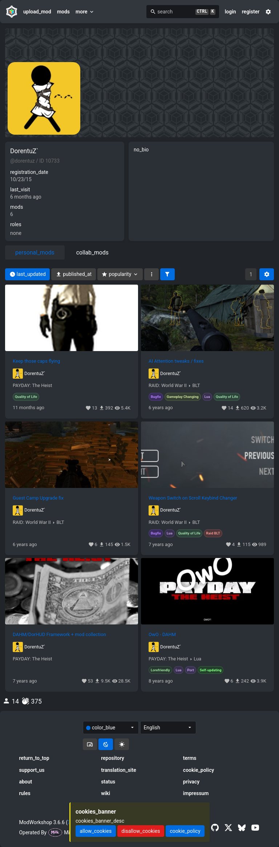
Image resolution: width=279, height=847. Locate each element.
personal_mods (34, 252)
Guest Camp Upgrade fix (38, 498)
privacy (191, 782)
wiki (105, 793)
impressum (196, 793)
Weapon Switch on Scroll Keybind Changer (193, 498)
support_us (31, 770)
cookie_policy (198, 770)
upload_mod (37, 12)
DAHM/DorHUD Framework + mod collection (59, 634)
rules (24, 793)
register (251, 12)
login (230, 12)
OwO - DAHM (162, 634)
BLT (196, 385)
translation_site (118, 770)
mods (63, 12)
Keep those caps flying (36, 361)
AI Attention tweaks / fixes (176, 361)
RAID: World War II (168, 385)
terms (190, 758)
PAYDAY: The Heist (32, 385)
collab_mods (92, 252)
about (25, 782)
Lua (197, 658)
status (108, 782)
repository (112, 758)
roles (15, 224)
